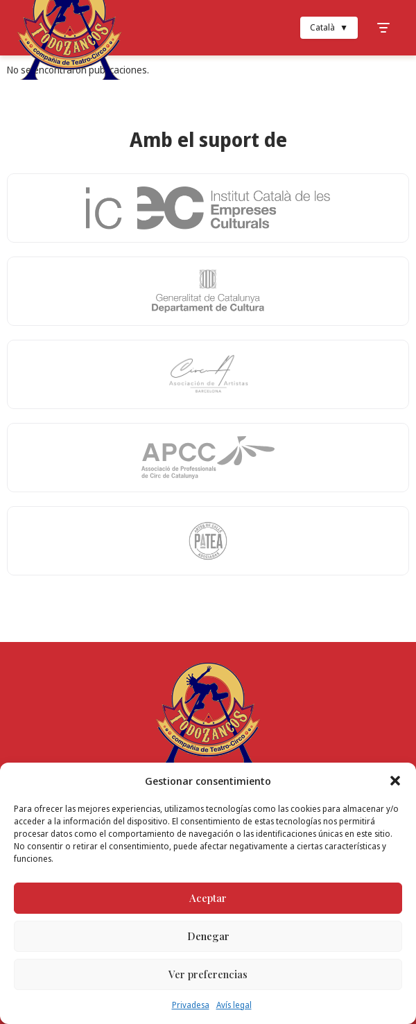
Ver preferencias (208, 974)
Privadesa (190, 1005)
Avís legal (234, 1005)
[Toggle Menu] (383, 27)
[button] (395, 781)
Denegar (208, 936)
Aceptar (208, 898)
